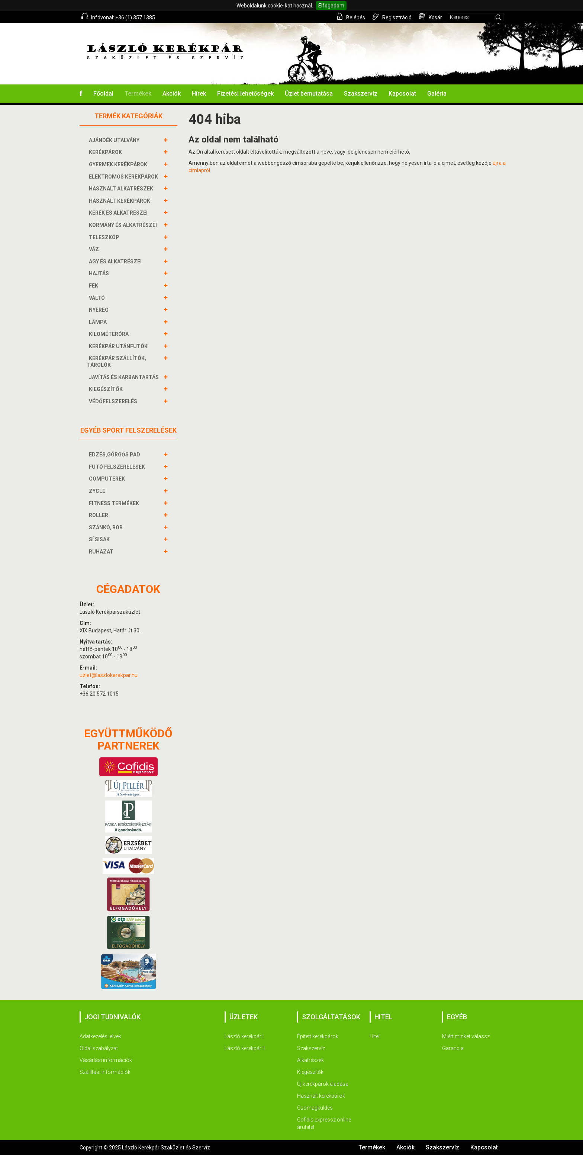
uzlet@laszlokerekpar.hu (109, 675)
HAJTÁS (100, 273)
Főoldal (103, 93)
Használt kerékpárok (321, 1096)
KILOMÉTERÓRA (110, 334)
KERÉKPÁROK (106, 152)
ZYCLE (98, 491)
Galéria (437, 93)
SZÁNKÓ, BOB (107, 527)
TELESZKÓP (105, 237)
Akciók (171, 93)
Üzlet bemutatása (309, 93)
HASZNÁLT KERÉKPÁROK (120, 201)
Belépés (350, 16)
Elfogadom (331, 6)
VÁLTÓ (98, 298)
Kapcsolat (402, 93)
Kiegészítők (310, 1072)
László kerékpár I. (245, 1036)
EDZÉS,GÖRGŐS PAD (115, 454)
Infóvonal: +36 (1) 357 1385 (118, 16)
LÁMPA (99, 322)
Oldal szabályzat (99, 1048)
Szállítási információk (105, 1072)
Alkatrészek (310, 1060)
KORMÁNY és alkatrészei (124, 225)
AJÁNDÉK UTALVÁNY (115, 140)
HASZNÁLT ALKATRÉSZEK (122, 188)
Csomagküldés (315, 1108)
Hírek (199, 93)
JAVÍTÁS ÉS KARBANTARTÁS (125, 377)
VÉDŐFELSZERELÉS (114, 401)
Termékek (138, 93)
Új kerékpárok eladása (322, 1084)
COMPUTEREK (108, 478)
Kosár (430, 16)
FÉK (94, 285)
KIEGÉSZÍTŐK (107, 389)
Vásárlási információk (106, 1060)
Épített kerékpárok (317, 1036)
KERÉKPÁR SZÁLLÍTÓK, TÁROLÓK (116, 361)
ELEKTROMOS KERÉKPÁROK (124, 176)
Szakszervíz (360, 93)
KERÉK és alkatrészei (119, 212)
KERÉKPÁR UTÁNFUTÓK (119, 346)
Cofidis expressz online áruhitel (324, 1123)
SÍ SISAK (100, 539)
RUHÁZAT (102, 551)
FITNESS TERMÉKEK (115, 503)
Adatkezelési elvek (100, 1036)
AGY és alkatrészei (116, 261)
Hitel (375, 1036)
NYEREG (99, 310)
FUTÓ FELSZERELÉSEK (118, 466)
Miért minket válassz (466, 1036)
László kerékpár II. (245, 1048)
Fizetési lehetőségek (245, 93)
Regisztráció (392, 16)
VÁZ (95, 249)
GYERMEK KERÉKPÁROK (119, 164)
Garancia (453, 1048)
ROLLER (99, 515)
